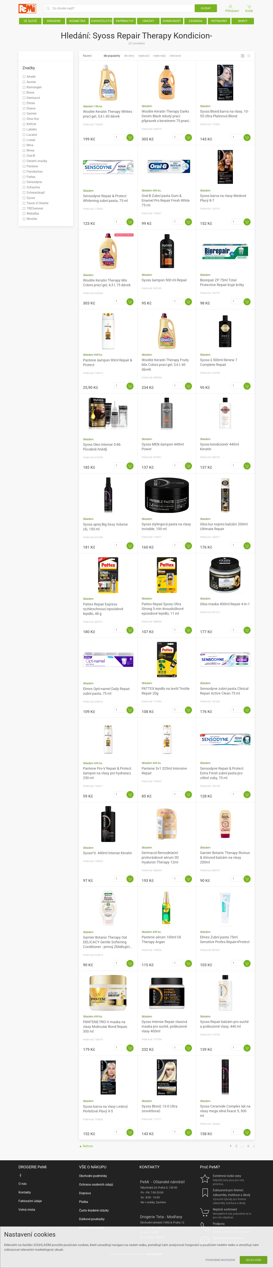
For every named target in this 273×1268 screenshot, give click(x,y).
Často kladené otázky (94, 1210)
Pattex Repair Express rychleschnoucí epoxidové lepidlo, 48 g (103, 609)
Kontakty (24, 1192)
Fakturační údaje (30, 1201)
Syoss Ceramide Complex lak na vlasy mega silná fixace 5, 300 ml (225, 1111)
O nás (22, 1184)
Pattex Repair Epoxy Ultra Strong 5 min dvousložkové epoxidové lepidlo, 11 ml (163, 608)
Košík (249, 8)
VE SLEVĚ (30, 21)
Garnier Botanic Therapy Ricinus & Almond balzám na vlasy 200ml (225, 857)
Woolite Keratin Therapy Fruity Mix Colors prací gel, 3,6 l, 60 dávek (165, 364)
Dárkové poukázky (92, 1219)
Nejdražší (143, 55)
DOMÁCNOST (172, 21)
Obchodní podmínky (93, 1176)
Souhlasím (253, 1260)
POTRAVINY (219, 21)
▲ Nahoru (86, 1146)
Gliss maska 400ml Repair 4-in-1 (225, 604)
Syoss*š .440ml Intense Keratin (107, 853)
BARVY (242, 21)
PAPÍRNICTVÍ (124, 21)
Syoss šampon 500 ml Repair (164, 280)
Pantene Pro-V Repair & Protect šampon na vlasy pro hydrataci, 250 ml (107, 773)
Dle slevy (129, 55)
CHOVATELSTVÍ (101, 21)
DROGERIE (54, 21)
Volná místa (26, 1209)
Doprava (85, 1193)
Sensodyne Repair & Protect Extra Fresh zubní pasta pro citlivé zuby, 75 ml (221, 773)
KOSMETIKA (77, 21)
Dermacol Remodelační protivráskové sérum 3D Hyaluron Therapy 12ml (160, 857)
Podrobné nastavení (220, 1260)
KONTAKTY (149, 1167)
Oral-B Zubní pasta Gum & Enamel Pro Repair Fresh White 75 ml (166, 200)
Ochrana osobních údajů (96, 1184)
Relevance (175, 55)
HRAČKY (148, 21)
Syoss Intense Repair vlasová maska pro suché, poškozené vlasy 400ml (164, 1026)
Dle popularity (112, 55)
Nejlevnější (159, 55)
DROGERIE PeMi (32, 1167)
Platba (83, 1202)
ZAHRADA (195, 21)
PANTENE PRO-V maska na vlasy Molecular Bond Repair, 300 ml (105, 1026)
